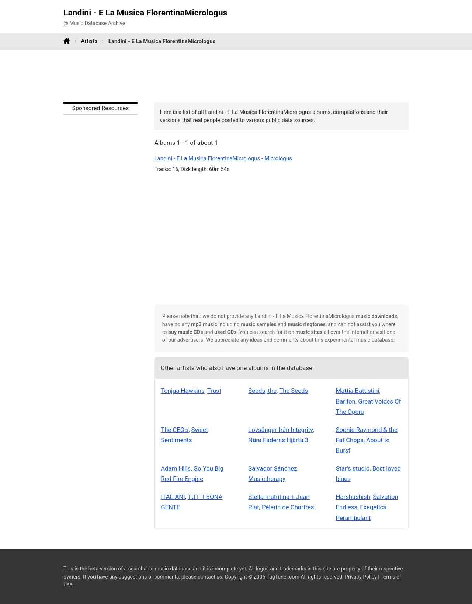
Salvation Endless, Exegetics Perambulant (367, 507)
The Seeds (293, 390)
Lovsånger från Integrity (280, 429)
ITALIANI (173, 496)
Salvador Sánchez (272, 468)
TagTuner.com (283, 577)
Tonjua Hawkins (182, 390)
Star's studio (353, 468)
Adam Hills (176, 468)
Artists (89, 41)
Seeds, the (262, 390)
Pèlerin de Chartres (288, 507)
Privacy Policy (361, 577)
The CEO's (174, 429)
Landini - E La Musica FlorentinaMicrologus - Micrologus (223, 158)
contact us (210, 577)
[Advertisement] (236, 75)
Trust (214, 390)
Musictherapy (266, 478)
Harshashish (353, 496)
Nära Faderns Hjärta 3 (278, 440)
